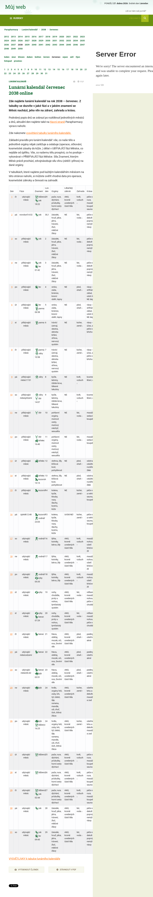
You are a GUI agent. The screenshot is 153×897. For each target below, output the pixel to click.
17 (11, 538)
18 (11, 556)
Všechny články (139, 18)
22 (11, 634)
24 (11, 670)
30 (11, 808)
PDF (81, 81)
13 (11, 461)
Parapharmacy (11, 29)
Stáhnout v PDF (66, 869)
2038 (43, 29)
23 (11, 652)
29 (11, 790)
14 (11, 476)
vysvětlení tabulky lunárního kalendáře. (48, 133)
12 (11, 437)
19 (11, 574)
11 (11, 412)
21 (11, 613)
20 (11, 592)
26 (11, 721)
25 (11, 688)
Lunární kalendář (30, 29)
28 (11, 772)
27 (11, 754)
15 (11, 490)
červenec (54, 29)
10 (11, 395)
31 (11, 832)
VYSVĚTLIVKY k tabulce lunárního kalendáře (34, 858)
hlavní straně (57, 121)
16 (11, 514)
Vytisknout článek (26, 869)
